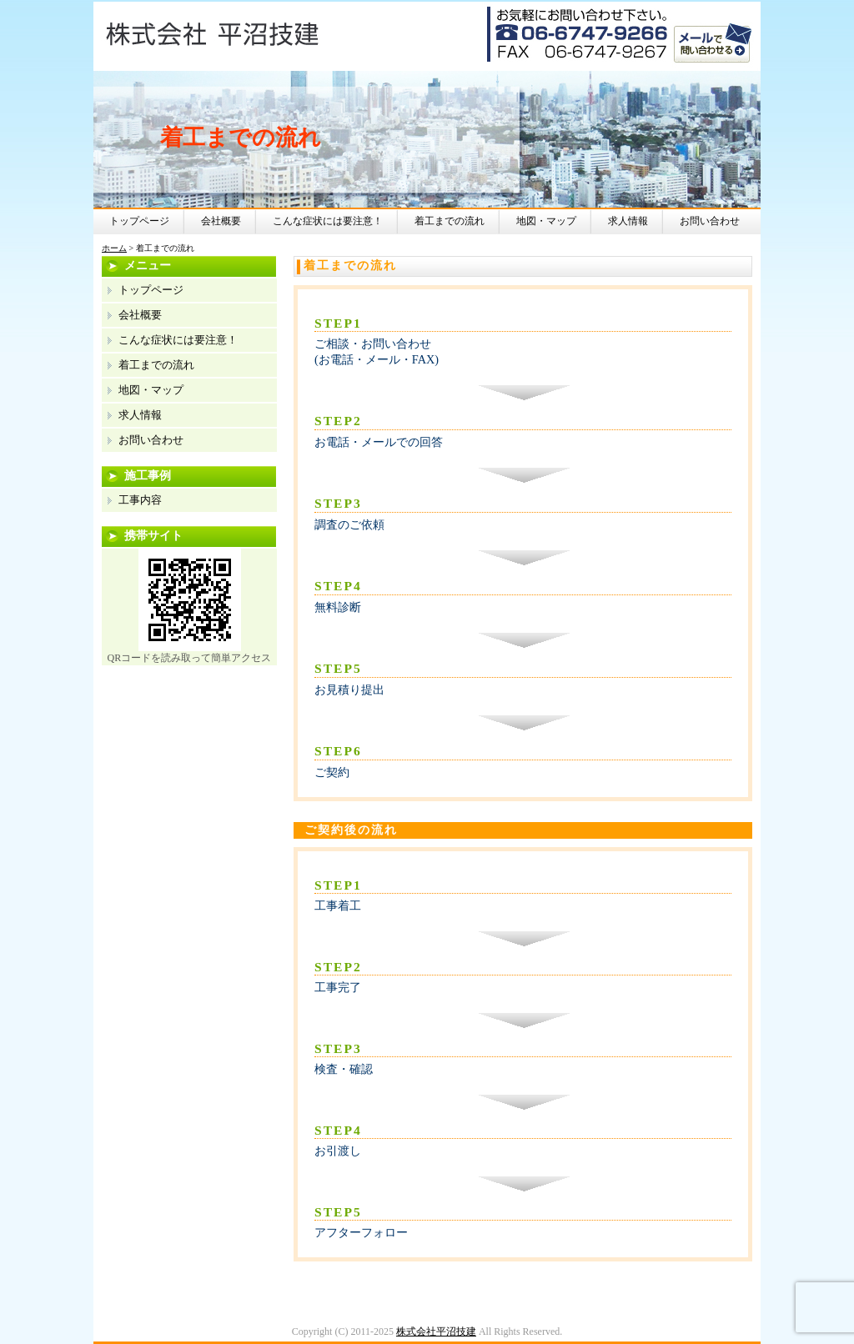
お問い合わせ (710, 221)
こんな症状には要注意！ (328, 221)
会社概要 (221, 221)
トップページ (139, 221)
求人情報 (628, 221)
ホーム (114, 248)
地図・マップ (546, 221)
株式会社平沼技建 (436, 1331)
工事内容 (140, 500)
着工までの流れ (449, 221)
